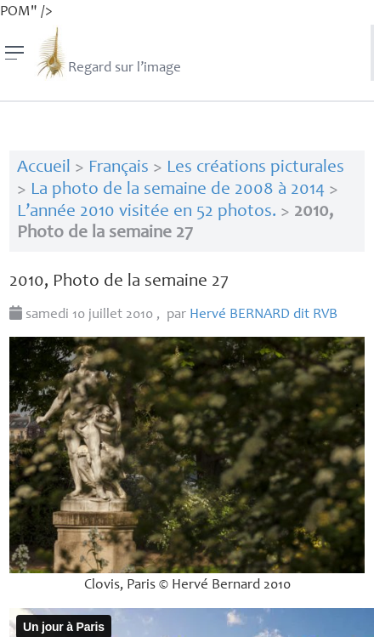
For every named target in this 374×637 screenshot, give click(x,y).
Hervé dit (263, 315)
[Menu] (15, 53)
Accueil (44, 168)
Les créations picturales (255, 168)
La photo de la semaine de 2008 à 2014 (178, 190)
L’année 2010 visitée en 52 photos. (146, 212)
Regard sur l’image (107, 53)
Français (118, 168)
